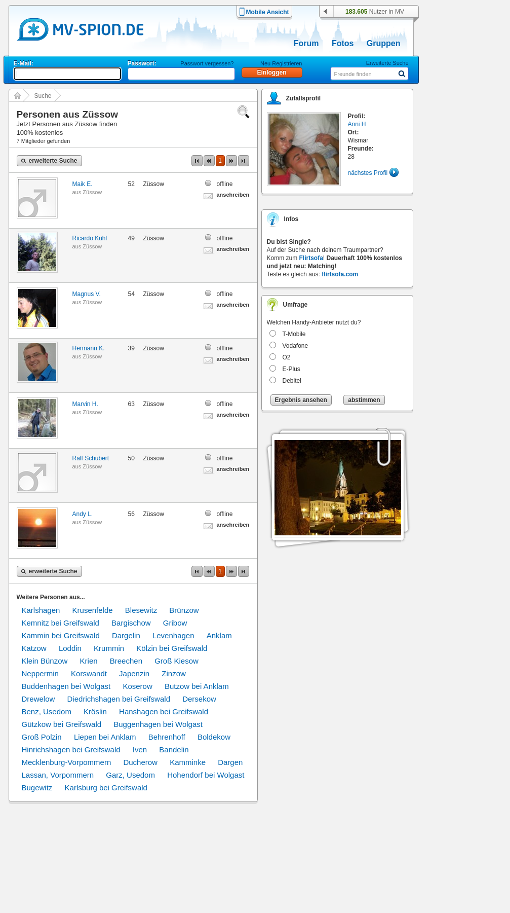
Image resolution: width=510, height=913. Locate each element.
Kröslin (95, 711)
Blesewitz (141, 610)
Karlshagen (41, 610)
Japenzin (134, 673)
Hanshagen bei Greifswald (163, 711)
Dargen (230, 762)
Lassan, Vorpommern (58, 775)
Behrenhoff (166, 737)
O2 (287, 357)
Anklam (219, 635)
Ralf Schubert (90, 458)
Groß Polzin (42, 737)
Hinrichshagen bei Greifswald (71, 749)
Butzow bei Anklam (197, 686)
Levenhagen (173, 635)
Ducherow (140, 762)
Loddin (70, 648)
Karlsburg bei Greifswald (106, 787)
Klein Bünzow (45, 660)
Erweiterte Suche (387, 63)
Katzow (34, 648)
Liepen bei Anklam (105, 737)
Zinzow (174, 673)
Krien (89, 660)
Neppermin (40, 673)
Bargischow (131, 622)
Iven (140, 749)
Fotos (343, 43)
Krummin (109, 648)
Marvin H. (85, 404)
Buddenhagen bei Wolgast (66, 686)
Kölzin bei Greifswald (171, 648)
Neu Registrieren (281, 63)
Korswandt (89, 673)
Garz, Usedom (130, 775)
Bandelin (173, 749)
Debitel (292, 380)
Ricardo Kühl (89, 238)
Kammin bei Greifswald (61, 635)
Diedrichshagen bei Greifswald (118, 699)
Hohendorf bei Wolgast (205, 775)
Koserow (137, 686)
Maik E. (82, 184)
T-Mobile (294, 334)
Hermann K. (88, 348)
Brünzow (184, 610)
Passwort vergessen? (206, 63)
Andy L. (82, 514)
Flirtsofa (311, 258)
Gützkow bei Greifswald (62, 724)
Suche (43, 95)
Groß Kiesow (176, 660)
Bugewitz (37, 787)
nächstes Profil (368, 172)
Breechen (126, 660)
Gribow (175, 622)
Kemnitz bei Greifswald (60, 622)
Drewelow (38, 699)
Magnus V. (86, 294)
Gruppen (384, 43)
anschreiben (233, 195)
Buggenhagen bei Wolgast (158, 724)
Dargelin (126, 635)
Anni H (357, 124)
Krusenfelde (92, 610)
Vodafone (295, 345)
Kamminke (188, 762)
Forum (306, 43)
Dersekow (199, 699)
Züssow (92, 192)
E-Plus (291, 369)
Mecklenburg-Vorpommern (66, 762)
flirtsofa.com (340, 274)
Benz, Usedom (46, 711)
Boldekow (214, 737)
